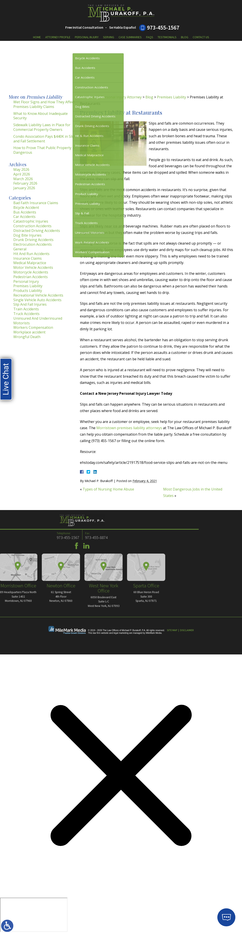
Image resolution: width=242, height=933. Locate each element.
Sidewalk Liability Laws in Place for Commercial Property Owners (41, 127)
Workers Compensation (33, 327)
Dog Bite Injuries (27, 235)
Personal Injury (87, 37)
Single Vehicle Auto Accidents (37, 299)
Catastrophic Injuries (30, 221)
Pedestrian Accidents (30, 276)
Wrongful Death (26, 336)
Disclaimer (187, 630)
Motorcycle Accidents (30, 272)
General (19, 249)
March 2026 (23, 178)
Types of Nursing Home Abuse (108, 489)
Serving (108, 37)
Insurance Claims (27, 258)
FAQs (149, 37)
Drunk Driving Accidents (33, 239)
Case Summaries (130, 37)
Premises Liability (171, 97)
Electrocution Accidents (32, 244)
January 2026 (24, 187)
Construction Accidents (32, 225)
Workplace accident (29, 332)
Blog (184, 37)
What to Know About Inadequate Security (40, 116)
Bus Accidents (24, 212)
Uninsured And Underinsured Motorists (37, 320)
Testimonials (167, 37)
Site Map (172, 630)
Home (37, 37)
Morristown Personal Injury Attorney (111, 97)
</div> (33, 915)
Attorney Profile (57, 37)
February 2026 (25, 183)
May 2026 (21, 169)
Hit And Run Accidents (31, 253)
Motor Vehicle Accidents (33, 267)
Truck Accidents (26, 313)
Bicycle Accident (26, 207)
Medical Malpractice (29, 262)
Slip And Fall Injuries (30, 304)
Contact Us (201, 37)
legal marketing (121, 633)
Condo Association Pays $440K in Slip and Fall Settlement (44, 139)
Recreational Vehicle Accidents (38, 295)
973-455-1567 (163, 27)
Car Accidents (24, 216)
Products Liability (27, 290)
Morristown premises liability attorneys (129, 427)
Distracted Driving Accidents (36, 230)
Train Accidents (26, 309)
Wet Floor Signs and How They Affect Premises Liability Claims (44, 104)
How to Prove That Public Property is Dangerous (44, 150)
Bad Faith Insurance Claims (35, 202)
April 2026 (21, 174)
